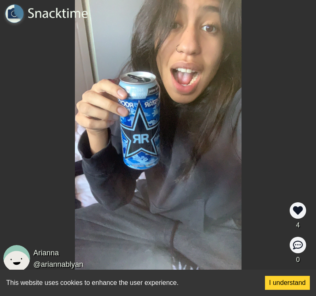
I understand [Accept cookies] (287, 282)
